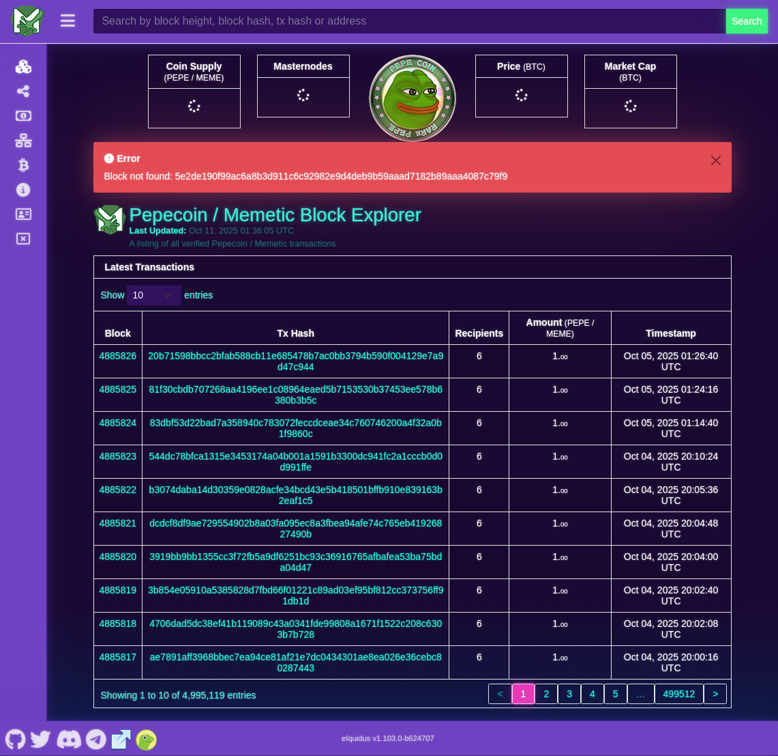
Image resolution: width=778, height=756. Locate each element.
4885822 (118, 489)
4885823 (118, 456)
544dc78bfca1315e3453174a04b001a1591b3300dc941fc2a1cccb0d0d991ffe (296, 462)
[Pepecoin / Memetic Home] (27, 21)
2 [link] (546, 693)
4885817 (118, 657)
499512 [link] (679, 693)
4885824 (118, 422)
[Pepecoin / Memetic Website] (121, 738)
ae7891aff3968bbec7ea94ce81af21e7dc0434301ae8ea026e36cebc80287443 (296, 662)
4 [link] (592, 693)
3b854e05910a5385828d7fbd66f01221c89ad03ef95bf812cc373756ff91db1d (295, 595)
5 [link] (615, 693)
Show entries (157, 295)
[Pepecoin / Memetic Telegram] (96, 738)
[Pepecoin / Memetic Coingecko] (146, 738)
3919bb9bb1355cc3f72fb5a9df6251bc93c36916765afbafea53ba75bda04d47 (295, 562)
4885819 (118, 590)
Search (747, 21)
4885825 (118, 389)
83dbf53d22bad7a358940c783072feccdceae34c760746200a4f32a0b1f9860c (296, 428)
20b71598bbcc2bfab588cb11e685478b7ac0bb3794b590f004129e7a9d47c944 (295, 361)
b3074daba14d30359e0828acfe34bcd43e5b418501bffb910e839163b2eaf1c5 (296, 495)
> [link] (715, 693)
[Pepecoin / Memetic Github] (15, 738)
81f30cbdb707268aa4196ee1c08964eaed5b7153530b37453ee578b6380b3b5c (296, 395)
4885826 (118, 355)
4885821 (118, 523)
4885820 (118, 556)
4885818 (118, 623)
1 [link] (523, 693)
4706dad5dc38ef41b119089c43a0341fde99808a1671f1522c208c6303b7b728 (295, 629)
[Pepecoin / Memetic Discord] (69, 738)
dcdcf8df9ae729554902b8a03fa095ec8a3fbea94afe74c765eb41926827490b (295, 529)
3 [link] (569, 693)
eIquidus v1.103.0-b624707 (388, 738)
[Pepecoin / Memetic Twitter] (41, 738)
